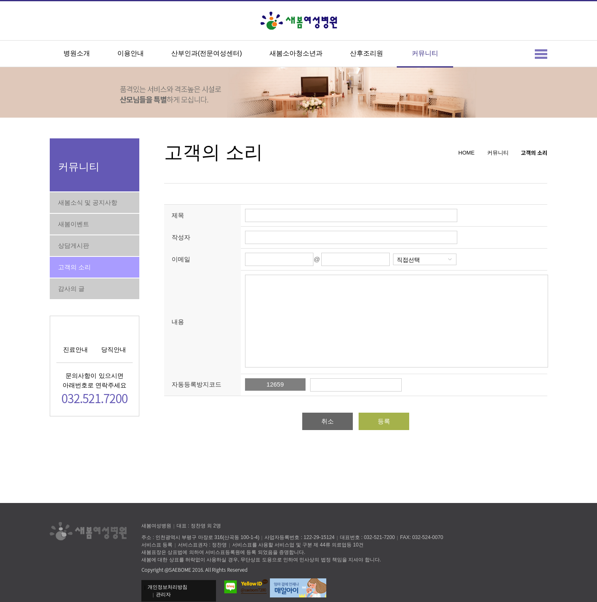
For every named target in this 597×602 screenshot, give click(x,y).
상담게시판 (73, 245)
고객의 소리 (74, 267)
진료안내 (75, 349)
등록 (384, 421)
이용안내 (130, 53)
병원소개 (76, 53)
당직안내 (113, 349)
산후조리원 (366, 53)
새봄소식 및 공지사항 (87, 202)
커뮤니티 (425, 53)
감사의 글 (71, 288)
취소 (327, 421)
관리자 (163, 594)
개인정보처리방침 (167, 587)
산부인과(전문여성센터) (206, 53)
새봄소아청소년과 (296, 53)
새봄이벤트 (73, 223)
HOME (467, 153)
